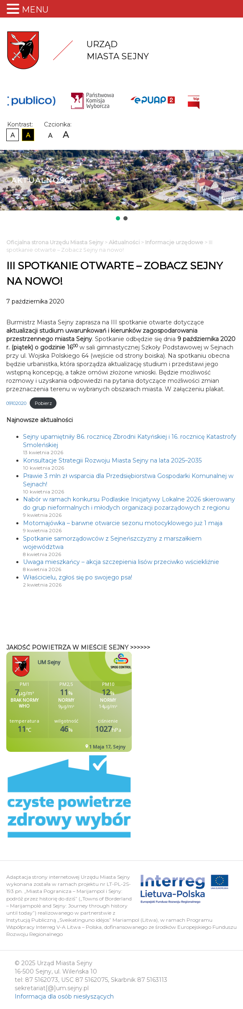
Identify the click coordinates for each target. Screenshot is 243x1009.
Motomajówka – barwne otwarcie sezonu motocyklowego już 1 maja (123, 523)
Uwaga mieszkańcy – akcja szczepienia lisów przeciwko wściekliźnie (121, 562)
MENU (35, 10)
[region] (121, 186)
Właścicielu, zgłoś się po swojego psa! (77, 577)
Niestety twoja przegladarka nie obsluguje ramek (90, 702)
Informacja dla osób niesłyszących (64, 996)
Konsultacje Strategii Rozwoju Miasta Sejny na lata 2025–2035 (112, 460)
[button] (118, 218)
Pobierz (43, 403)
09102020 (16, 403)
